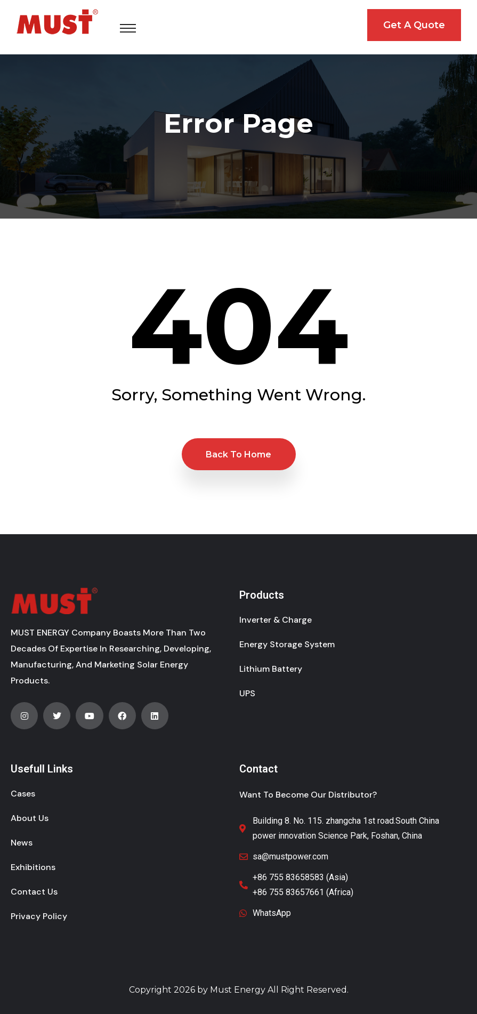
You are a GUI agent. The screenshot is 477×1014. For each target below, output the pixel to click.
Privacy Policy (39, 916)
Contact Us (34, 891)
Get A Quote (414, 25)
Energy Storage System (287, 644)
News (22, 842)
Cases (23, 793)
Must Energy (237, 990)
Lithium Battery (270, 668)
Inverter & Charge (275, 619)
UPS (247, 693)
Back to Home (238, 454)
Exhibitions (33, 867)
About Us (29, 818)
